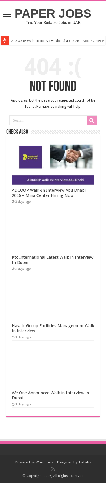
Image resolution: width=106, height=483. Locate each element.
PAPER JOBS (53, 13)
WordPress (44, 462)
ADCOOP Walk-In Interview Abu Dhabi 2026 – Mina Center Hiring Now (49, 193)
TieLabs (84, 462)
